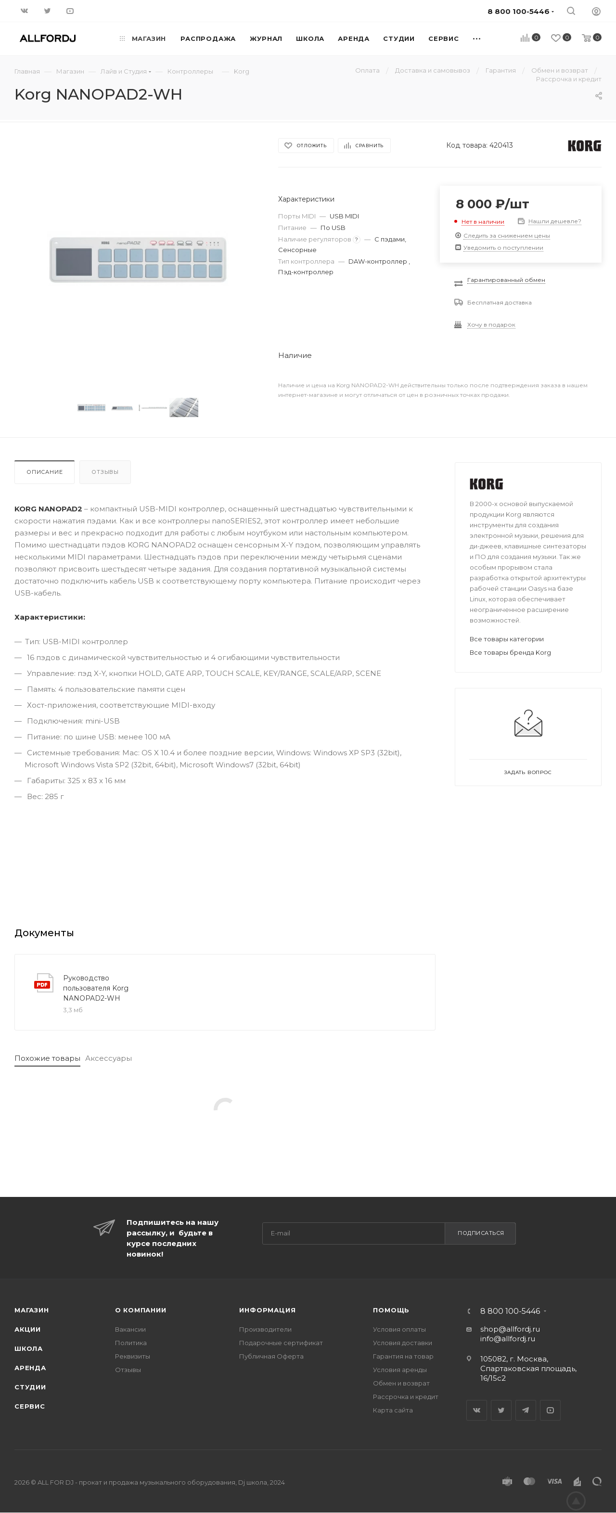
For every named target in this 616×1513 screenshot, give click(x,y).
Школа (28, 1348)
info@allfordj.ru (507, 1338)
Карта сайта (393, 1410)
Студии (30, 1387)
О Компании (141, 1310)
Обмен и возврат (401, 1383)
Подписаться (481, 1233)
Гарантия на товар (403, 1356)
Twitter (501, 1410)
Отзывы (105, 472)
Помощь (391, 1310)
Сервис (29, 1406)
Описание (44, 472)
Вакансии (130, 1329)
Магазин (31, 1310)
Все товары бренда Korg (510, 652)
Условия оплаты (399, 1329)
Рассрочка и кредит (405, 1396)
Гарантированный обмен (506, 279)
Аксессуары (108, 1058)
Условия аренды (400, 1369)
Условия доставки (402, 1343)
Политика (131, 1343)
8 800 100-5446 (510, 1311)
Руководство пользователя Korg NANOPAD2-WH (95, 988)
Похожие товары (47, 1058)
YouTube (550, 1410)
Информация (267, 1310)
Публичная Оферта (271, 1356)
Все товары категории (507, 639)
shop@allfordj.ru (510, 1329)
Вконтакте (476, 1410)
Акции (27, 1329)
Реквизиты (132, 1356)
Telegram (525, 1410)
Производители (265, 1329)
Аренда (30, 1368)
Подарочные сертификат (281, 1343)
